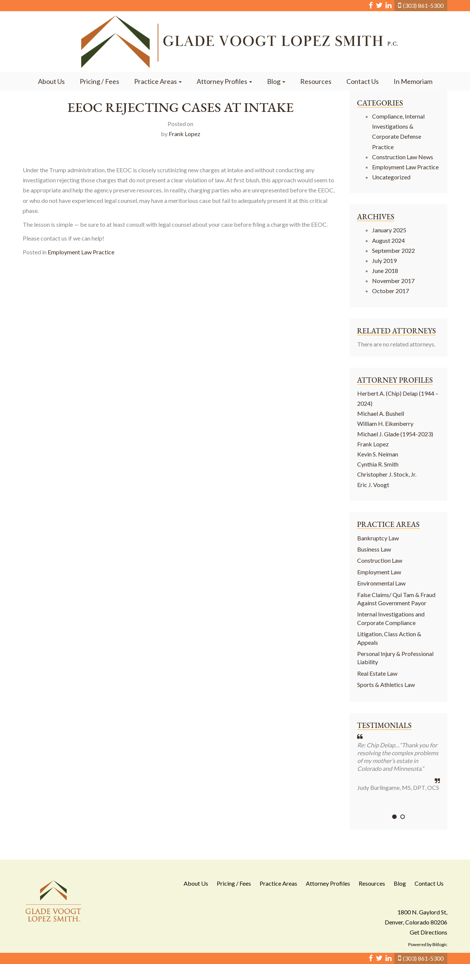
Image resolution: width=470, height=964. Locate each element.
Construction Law (379, 560)
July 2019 (384, 260)
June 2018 (385, 270)
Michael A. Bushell (380, 413)
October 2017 (390, 290)
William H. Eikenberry (385, 423)
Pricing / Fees (99, 81)
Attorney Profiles (224, 81)
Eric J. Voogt (373, 484)
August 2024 (388, 240)
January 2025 (389, 229)
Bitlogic (439, 944)
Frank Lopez (184, 133)
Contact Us (362, 81)
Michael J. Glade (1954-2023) (395, 433)
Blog (276, 81)
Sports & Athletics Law (386, 684)
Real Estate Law (377, 673)
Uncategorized (391, 176)
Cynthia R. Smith (377, 464)
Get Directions (428, 932)
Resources (315, 81)
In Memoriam (413, 81)
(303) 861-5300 (423, 5)
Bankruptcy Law (378, 537)
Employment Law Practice (81, 251)
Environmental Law (381, 583)
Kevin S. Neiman (377, 454)
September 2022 (393, 250)
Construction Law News (402, 156)
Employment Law (379, 571)
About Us (51, 81)
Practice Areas (158, 81)
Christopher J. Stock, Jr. (386, 474)
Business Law (374, 549)
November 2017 (393, 280)
